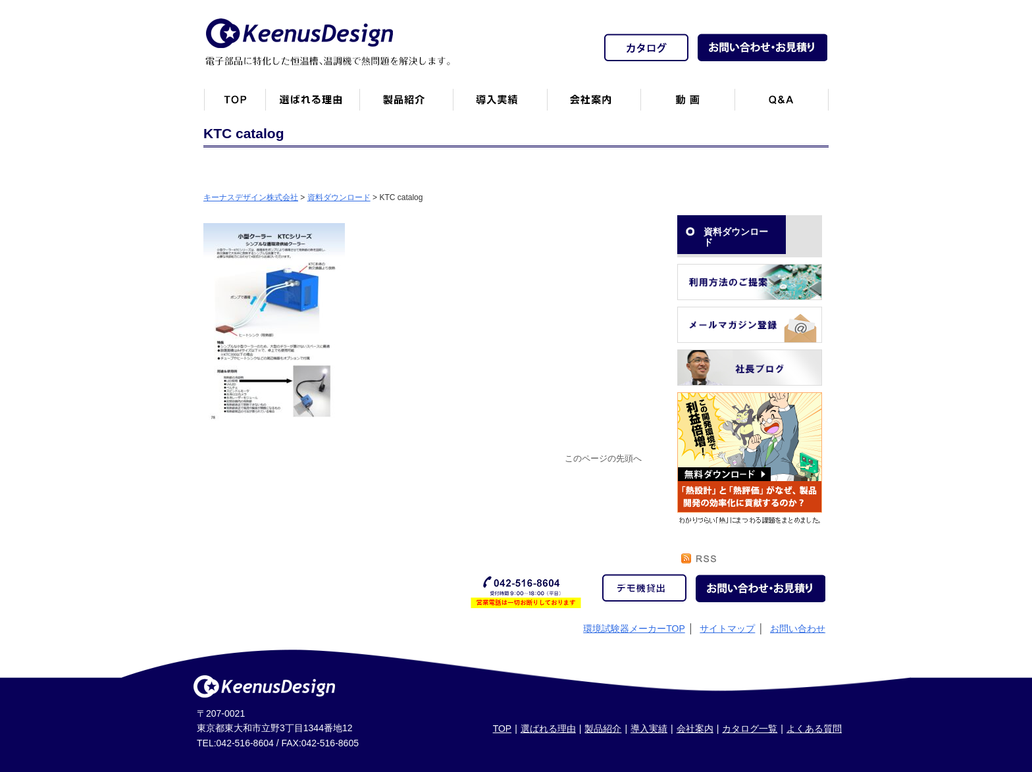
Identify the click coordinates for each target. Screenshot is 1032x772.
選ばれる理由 (548, 728)
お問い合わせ (797, 628)
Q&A (782, 105)
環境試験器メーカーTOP (634, 628)
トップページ (234, 105)
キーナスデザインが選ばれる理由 (312, 105)
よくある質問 (814, 728)
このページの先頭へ (603, 458)
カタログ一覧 (749, 728)
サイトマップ (727, 628)
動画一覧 (687, 105)
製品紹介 (406, 105)
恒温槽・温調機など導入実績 (500, 105)
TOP (502, 728)
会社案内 (593, 105)
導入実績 (649, 728)
